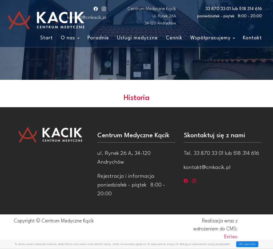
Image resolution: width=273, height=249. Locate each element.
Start (46, 38)
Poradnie (98, 38)
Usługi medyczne (137, 38)
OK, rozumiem (247, 244)
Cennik (174, 38)
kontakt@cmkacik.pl (86, 17)
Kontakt (252, 38)
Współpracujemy (212, 38)
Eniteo (231, 237)
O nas (70, 38)
